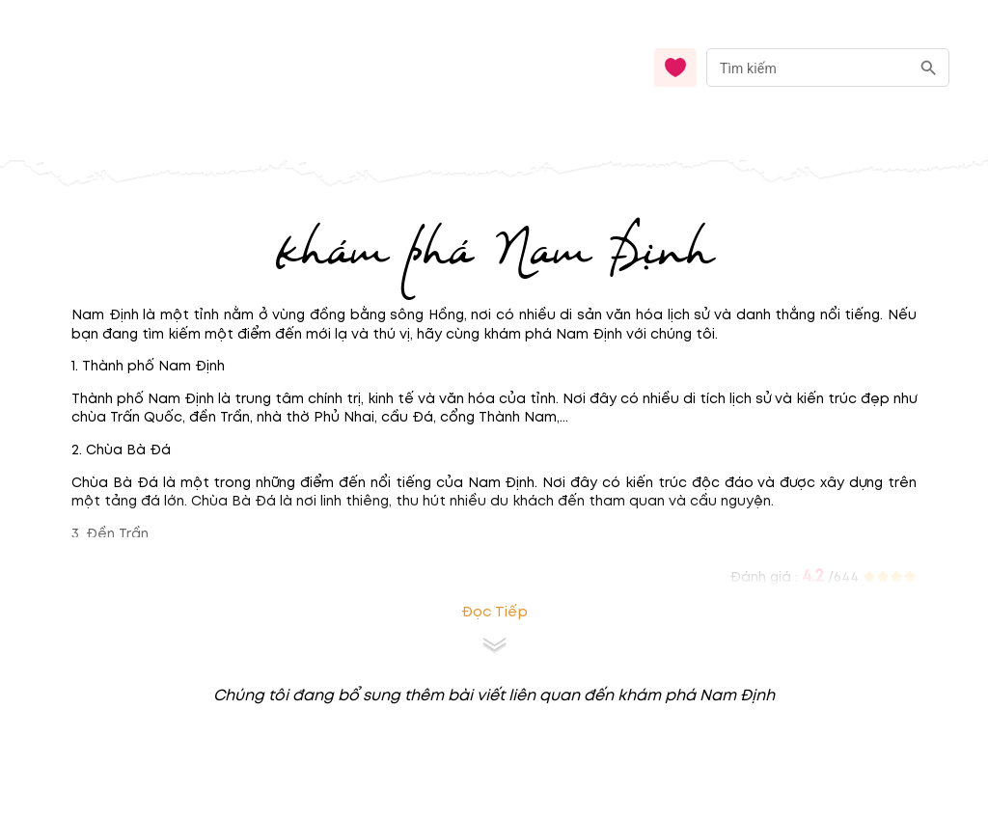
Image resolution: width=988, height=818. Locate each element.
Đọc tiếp (494, 612)
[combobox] (827, 68)
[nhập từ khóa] (808, 67)
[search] (928, 68)
